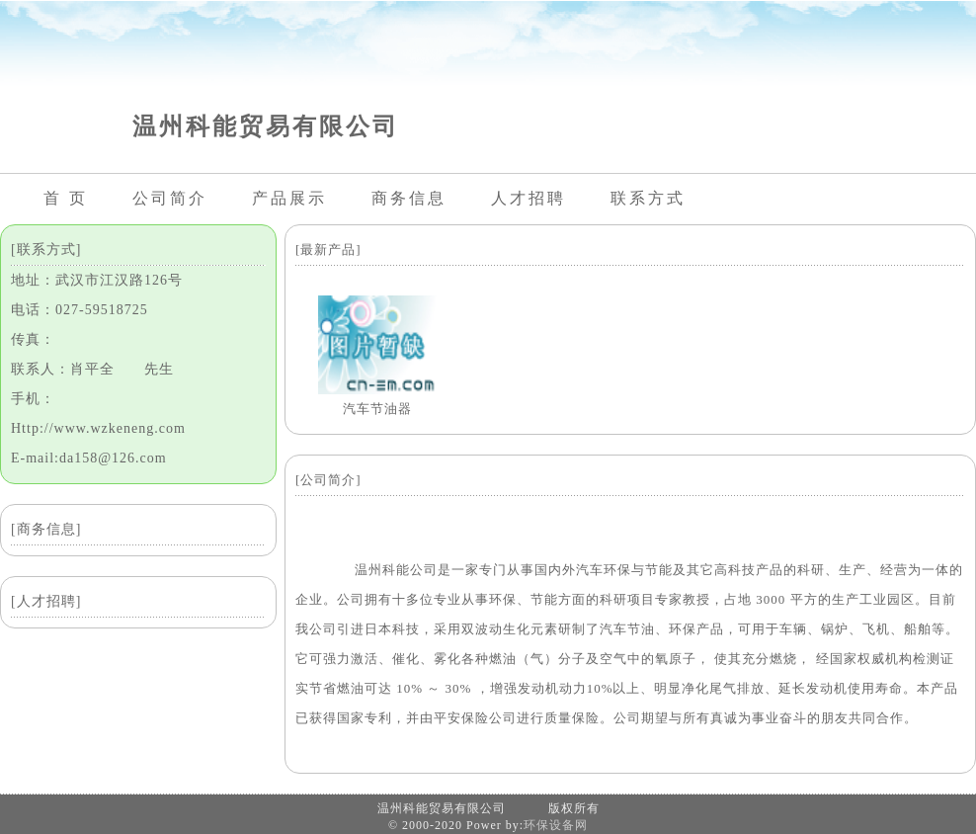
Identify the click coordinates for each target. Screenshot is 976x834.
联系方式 (648, 198)
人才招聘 (528, 198)
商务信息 (409, 198)
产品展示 (289, 198)
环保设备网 (556, 825)
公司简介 (169, 198)
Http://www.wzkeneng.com (98, 428)
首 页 (65, 198)
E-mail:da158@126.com (89, 458)
